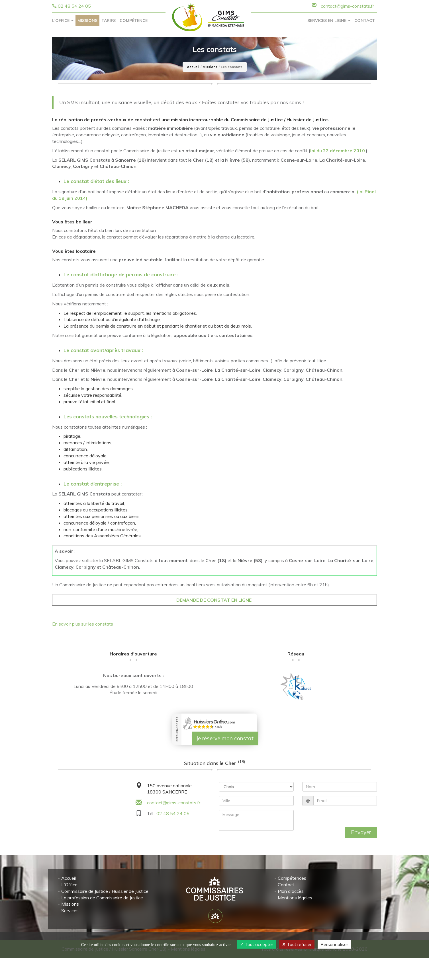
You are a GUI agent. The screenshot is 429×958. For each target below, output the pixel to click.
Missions (87, 20)
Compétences (292, 878)
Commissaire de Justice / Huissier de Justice (104, 891)
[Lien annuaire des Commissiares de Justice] (215, 916)
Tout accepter (256, 944)
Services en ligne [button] (328, 20)
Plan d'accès (291, 891)
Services (70, 910)
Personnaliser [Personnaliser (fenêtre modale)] (334, 944)
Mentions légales (295, 897)
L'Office (69, 884)
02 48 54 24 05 (74, 6)
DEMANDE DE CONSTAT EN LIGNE (214, 600)
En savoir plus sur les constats (82, 624)
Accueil (193, 67)
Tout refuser (297, 944)
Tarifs (108, 20)
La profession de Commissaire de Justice (102, 897)
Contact (364, 20)
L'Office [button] (62, 20)
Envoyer (361, 832)
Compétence (134, 20)
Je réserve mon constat (225, 738)
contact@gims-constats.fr (173, 802)
